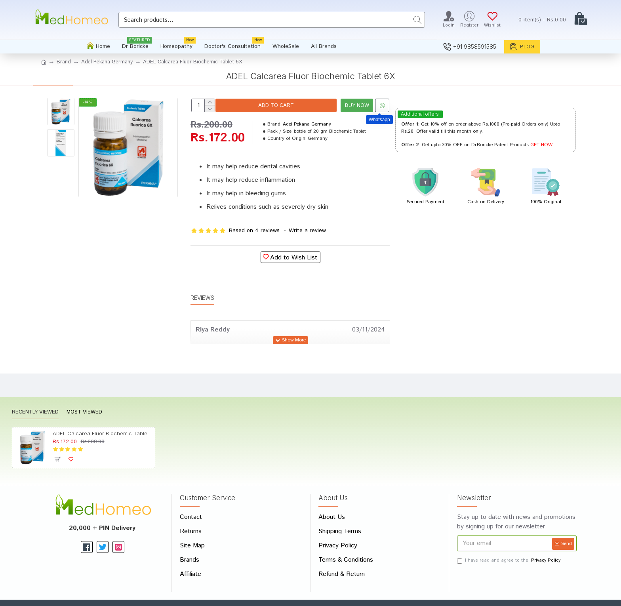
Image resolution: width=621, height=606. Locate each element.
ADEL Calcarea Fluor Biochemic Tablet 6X (102, 415)
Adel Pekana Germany (107, 62)
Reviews (202, 288)
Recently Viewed (35, 394)
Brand (64, 62)
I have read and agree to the (509, 541)
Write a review (307, 230)
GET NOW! (542, 144)
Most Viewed (84, 394)
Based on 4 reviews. (255, 230)
